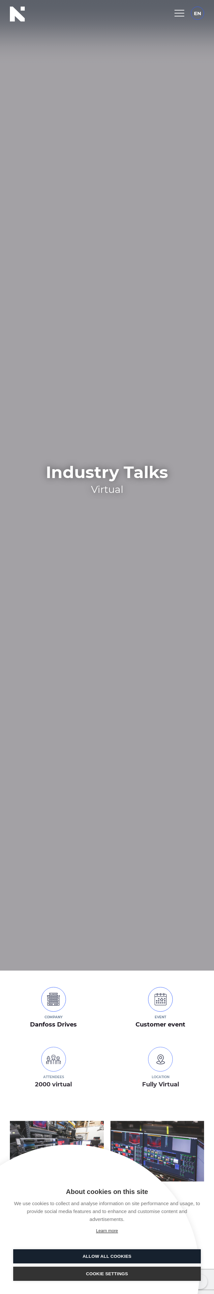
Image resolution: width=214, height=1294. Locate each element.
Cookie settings (107, 1273)
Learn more (107, 1230)
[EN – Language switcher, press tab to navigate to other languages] (197, 13)
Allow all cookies (106, 1256)
